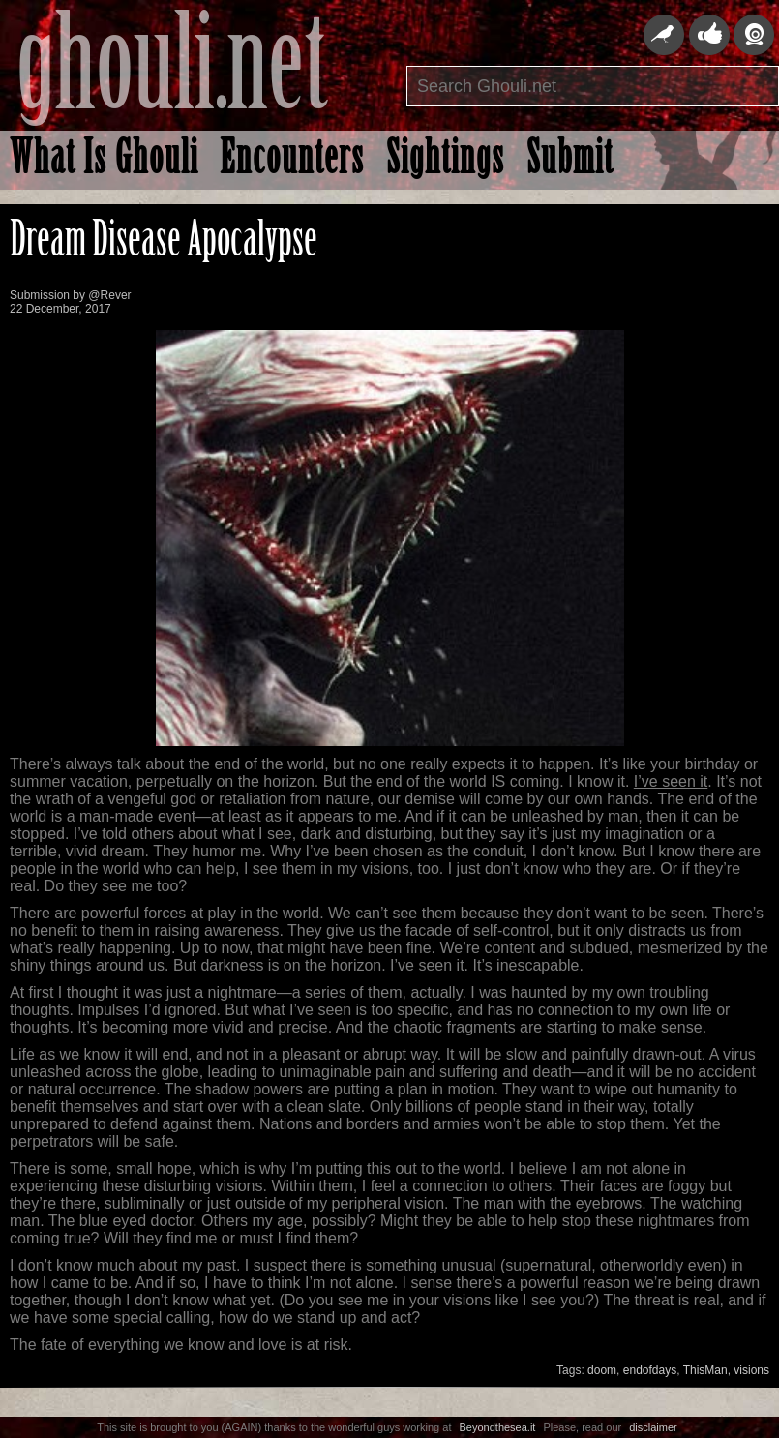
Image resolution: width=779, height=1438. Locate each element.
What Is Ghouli (104, 161)
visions (751, 1370)
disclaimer (653, 1427)
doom (601, 1370)
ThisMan (705, 1370)
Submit (570, 161)
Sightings (445, 161)
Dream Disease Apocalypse (163, 243)
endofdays (649, 1370)
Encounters (292, 161)
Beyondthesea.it (498, 1427)
